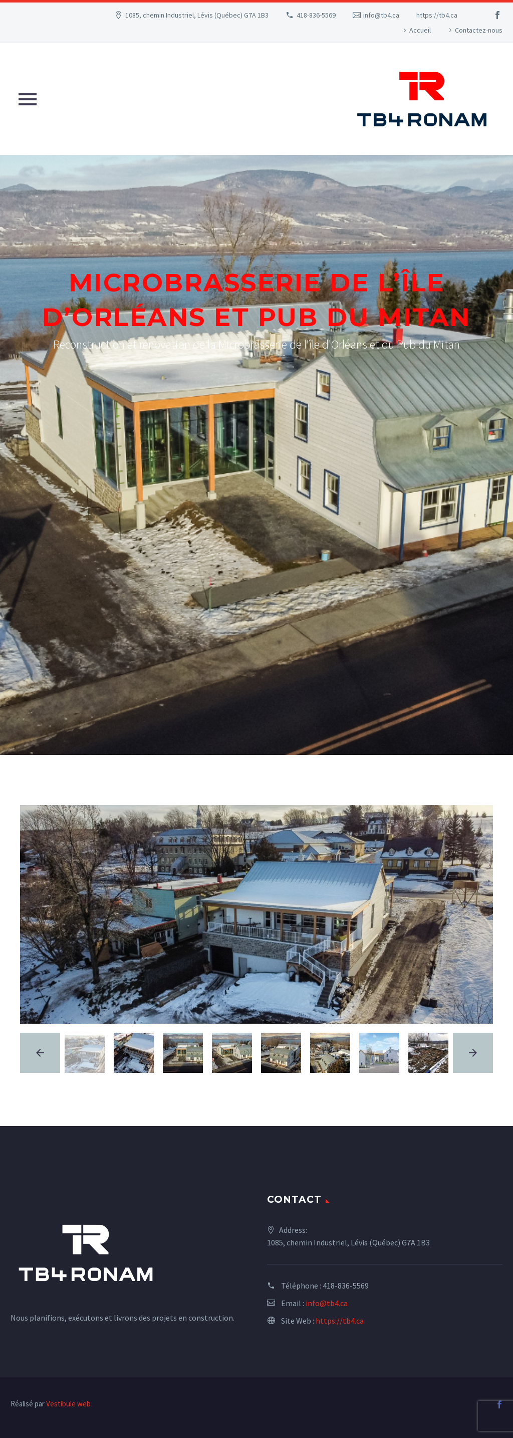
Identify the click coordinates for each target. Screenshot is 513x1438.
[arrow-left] (40, 1053)
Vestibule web (68, 1403)
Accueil (420, 30)
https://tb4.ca (436, 15)
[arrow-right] (473, 1053)
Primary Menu (28, 99)
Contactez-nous (478, 30)
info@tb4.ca (381, 15)
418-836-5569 (316, 15)
